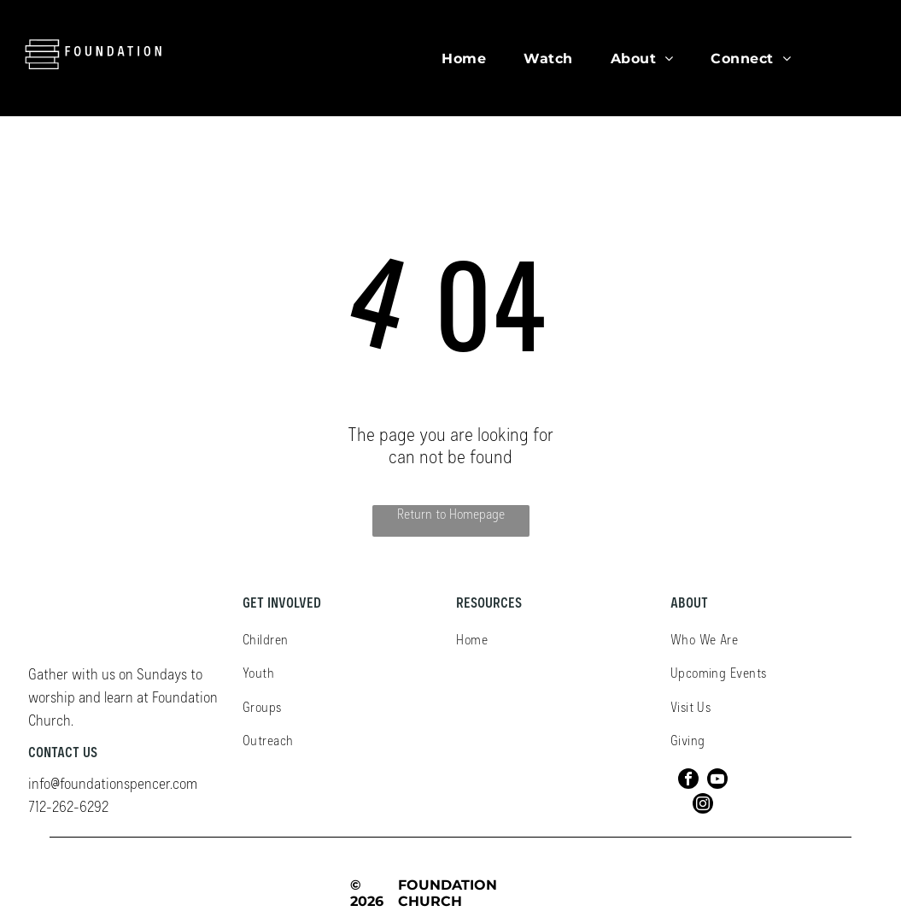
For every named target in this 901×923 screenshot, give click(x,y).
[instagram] (703, 805)
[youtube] (717, 780)
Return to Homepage (451, 513)
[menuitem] (464, 58)
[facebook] (688, 780)
